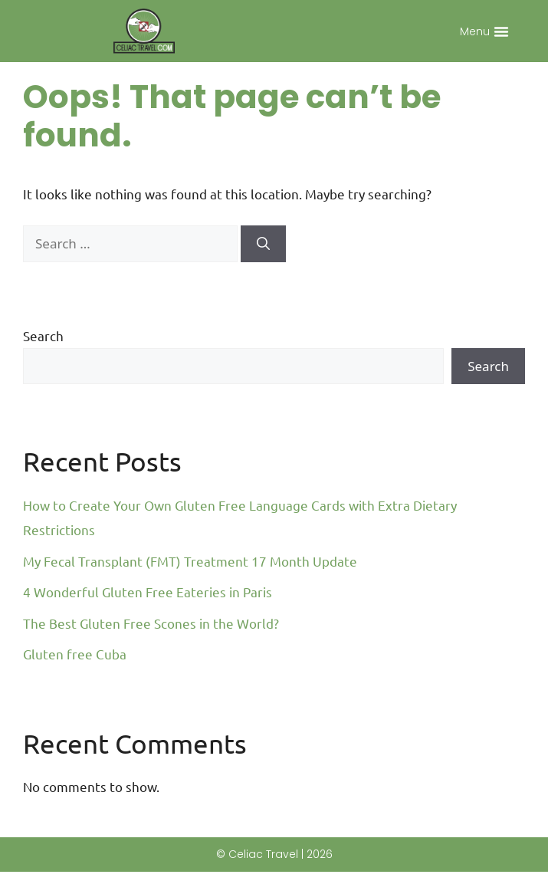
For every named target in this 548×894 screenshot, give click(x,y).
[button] (501, 31)
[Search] (263, 266)
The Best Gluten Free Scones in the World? (151, 645)
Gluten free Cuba (74, 676)
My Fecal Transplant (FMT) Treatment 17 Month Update (190, 583)
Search (43, 358)
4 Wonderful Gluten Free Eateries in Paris (147, 614)
